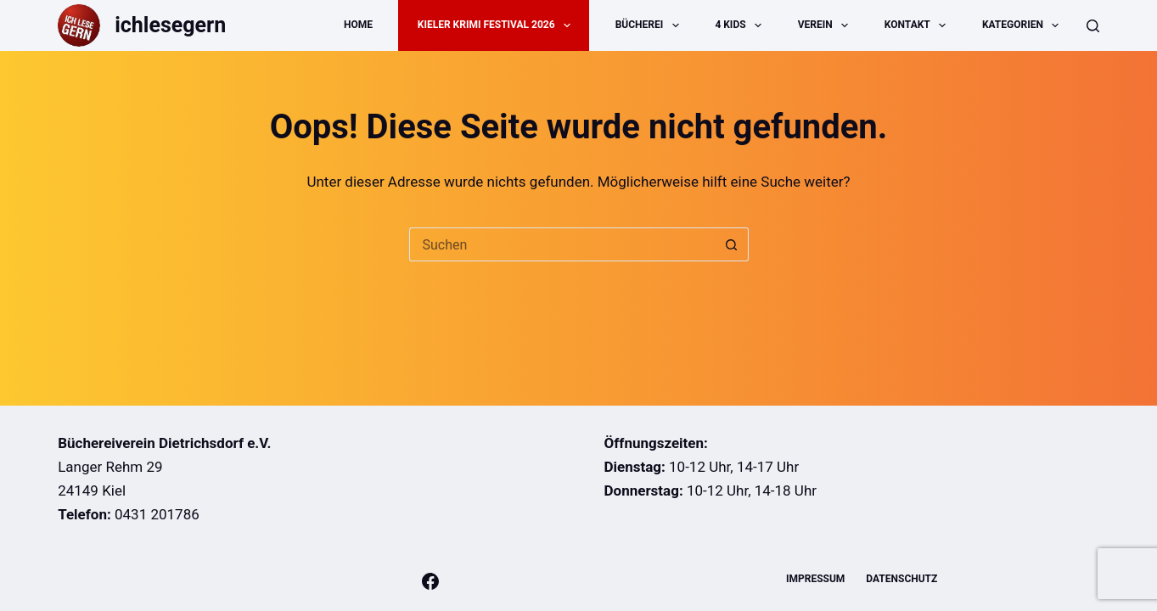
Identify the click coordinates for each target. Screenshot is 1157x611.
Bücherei (650, 25)
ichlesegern (170, 25)
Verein (826, 25)
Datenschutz (901, 579)
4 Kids (741, 25)
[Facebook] (430, 581)
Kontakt (918, 25)
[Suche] (1093, 26)
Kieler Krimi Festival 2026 (497, 25)
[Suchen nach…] (562, 244)
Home (358, 25)
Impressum (815, 579)
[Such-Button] (732, 244)
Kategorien (1023, 25)
